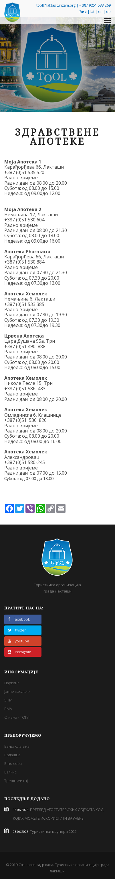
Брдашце (12, 754)
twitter (17, 630)
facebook (19, 619)
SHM (8, 700)
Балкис (10, 772)
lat (92, 11)
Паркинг (11, 682)
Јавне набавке (17, 691)
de (108, 11)
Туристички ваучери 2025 (52, 831)
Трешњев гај (16, 780)
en (100, 11)
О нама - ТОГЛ (16, 717)
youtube (18, 641)
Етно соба (13, 763)
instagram (19, 651)
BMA (8, 708)
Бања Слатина (16, 746)
